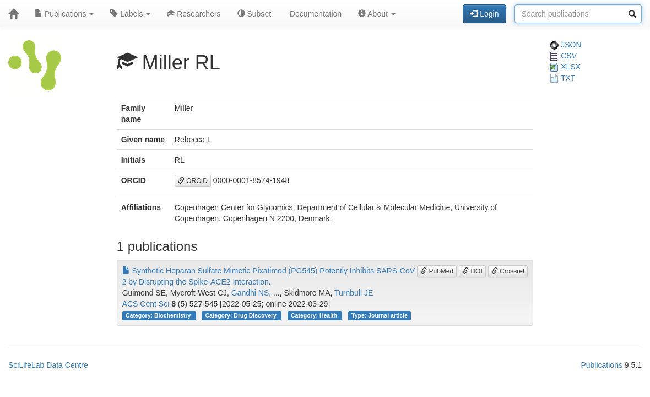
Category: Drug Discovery (241, 315)
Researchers (193, 13)
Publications (64, 13)
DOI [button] (472, 271)
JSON (565, 44)
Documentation (315, 13)
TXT (562, 77)
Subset (254, 13)
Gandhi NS (250, 292)
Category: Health (315, 315)
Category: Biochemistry (159, 315)
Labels (130, 13)
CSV (563, 55)
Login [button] (484, 13)
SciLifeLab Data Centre (48, 365)
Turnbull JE (353, 292)
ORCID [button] (193, 181)
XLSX (565, 66)
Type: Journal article (379, 315)
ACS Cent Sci (146, 303)
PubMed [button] (436, 271)
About (377, 13)
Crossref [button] (508, 271)
